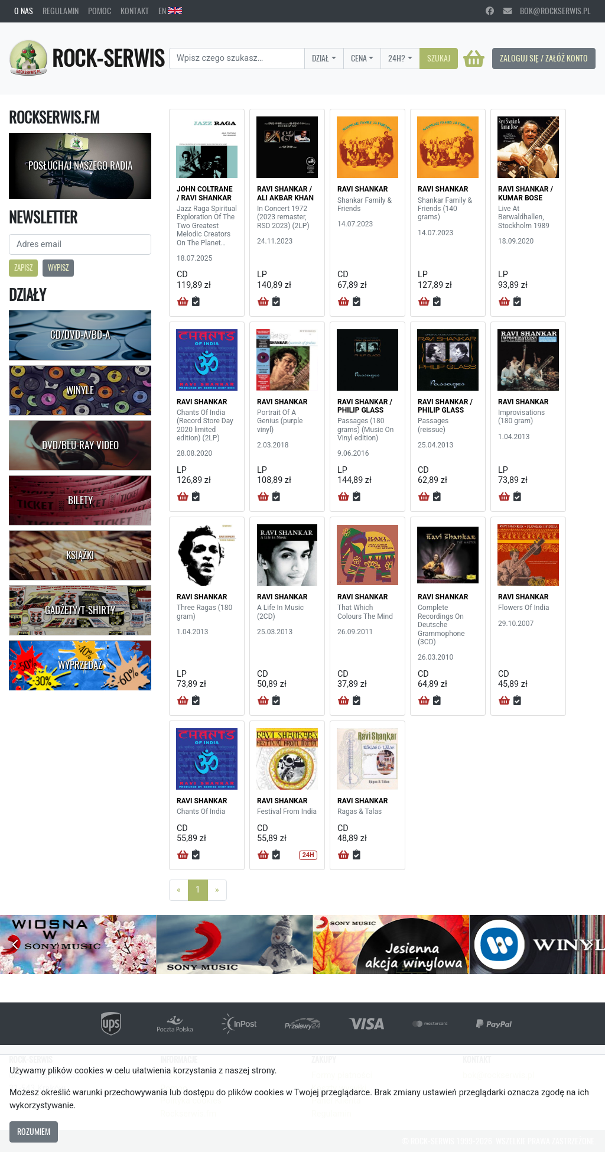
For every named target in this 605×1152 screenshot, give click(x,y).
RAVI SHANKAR (362, 189)
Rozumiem (33, 1131)
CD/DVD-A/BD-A (80, 334)
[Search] (237, 58)
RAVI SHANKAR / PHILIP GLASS (364, 406)
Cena (359, 58)
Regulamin (61, 11)
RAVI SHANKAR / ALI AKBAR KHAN (285, 193)
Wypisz (58, 267)
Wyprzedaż (80, 665)
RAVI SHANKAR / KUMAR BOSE (525, 193)
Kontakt (135, 11)
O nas (23, 11)
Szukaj (438, 58)
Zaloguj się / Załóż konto (544, 58)
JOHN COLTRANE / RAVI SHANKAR (205, 193)
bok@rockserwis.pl (547, 11)
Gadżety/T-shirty (80, 610)
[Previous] (178, 890)
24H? (396, 58)
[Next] (217, 890)
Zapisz (23, 267)
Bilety (80, 500)
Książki (80, 555)
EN (170, 11)
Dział (320, 58)
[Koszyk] (474, 58)
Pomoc (99, 11)
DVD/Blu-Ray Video (80, 445)
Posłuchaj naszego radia (80, 165)
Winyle (80, 390)
